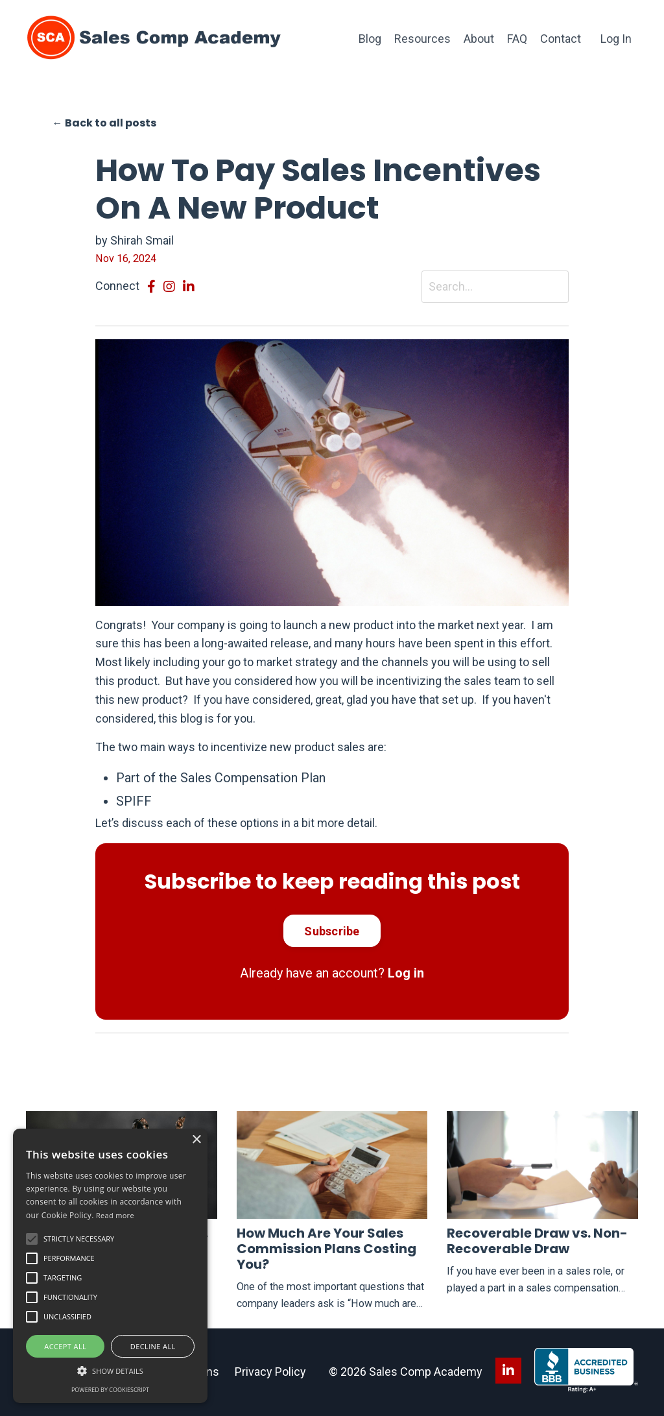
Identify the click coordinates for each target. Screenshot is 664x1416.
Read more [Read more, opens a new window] (115, 1215)
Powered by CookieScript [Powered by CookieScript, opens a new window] (110, 1390)
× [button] (196, 1140)
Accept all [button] (65, 1346)
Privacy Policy (270, 1371)
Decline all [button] (153, 1346)
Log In (616, 38)
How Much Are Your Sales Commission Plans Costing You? (326, 1248)
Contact (560, 38)
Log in (406, 973)
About (479, 38)
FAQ (517, 38)
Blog (370, 38)
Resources (422, 38)
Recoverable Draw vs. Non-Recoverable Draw (537, 1240)
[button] (32, 1239)
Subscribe (331, 931)
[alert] (110, 1266)
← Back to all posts (104, 122)
